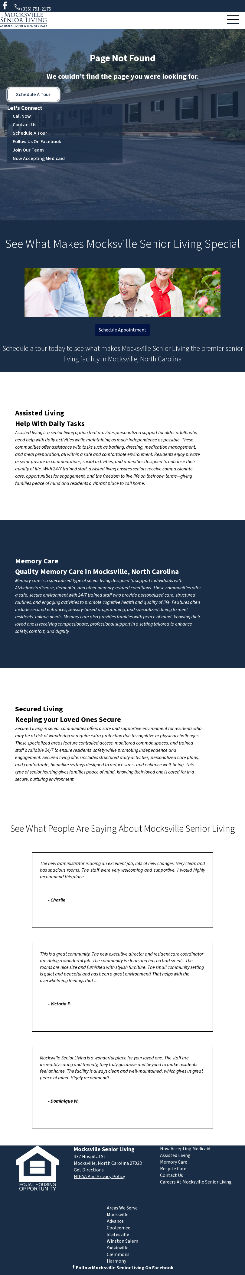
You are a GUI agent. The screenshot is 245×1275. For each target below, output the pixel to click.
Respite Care (173, 1168)
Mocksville (118, 1214)
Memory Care (36, 561)
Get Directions (89, 1170)
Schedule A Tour (33, 94)
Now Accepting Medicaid (39, 158)
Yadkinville (118, 1248)
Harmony (116, 1261)
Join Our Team (28, 150)
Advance (115, 1221)
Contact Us (24, 124)
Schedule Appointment (122, 330)
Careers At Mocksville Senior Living (196, 1182)
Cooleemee (118, 1228)
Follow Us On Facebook (37, 141)
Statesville (118, 1234)
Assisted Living (39, 413)
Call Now (22, 116)
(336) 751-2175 (32, 8)
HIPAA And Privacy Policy (99, 1176)
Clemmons (118, 1254)
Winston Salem (122, 1241)
